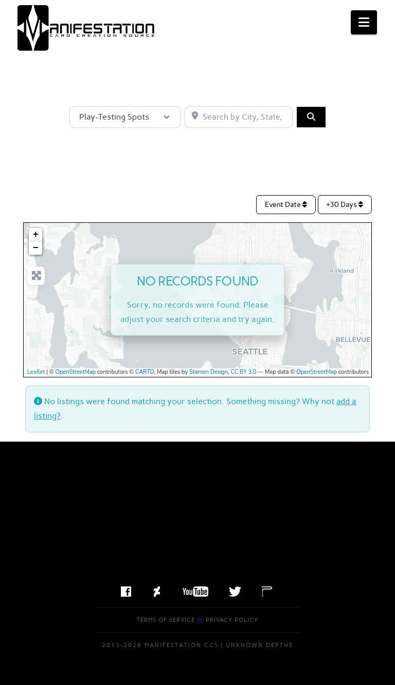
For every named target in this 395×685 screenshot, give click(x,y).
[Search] (311, 117)
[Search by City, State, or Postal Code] (239, 117)
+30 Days (345, 204)
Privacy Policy (232, 620)
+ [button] (36, 235)
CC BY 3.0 (244, 372)
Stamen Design (208, 372)
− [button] (36, 248)
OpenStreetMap (76, 372)
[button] (364, 22)
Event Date (286, 204)
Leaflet (36, 372)
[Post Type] (125, 117)
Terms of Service (166, 620)
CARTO (144, 372)
